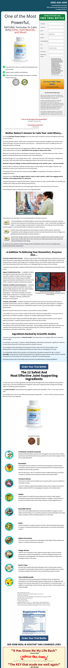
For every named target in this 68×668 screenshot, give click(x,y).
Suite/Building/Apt (44, 41)
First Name (43, 23)
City (41, 44)
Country (42, 34)
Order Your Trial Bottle (34, 366)
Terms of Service (54, 75)
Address (42, 37)
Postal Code (43, 51)
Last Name (42, 27)
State (41, 48)
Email (41, 30)
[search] (56, 37)
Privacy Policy (60, 75)
